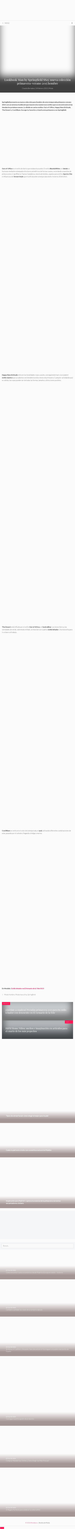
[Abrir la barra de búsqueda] (72, 23)
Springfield (32, 995)
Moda (51, 88)
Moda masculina (21, 995)
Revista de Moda (44, 1523)
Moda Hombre (9, 995)
